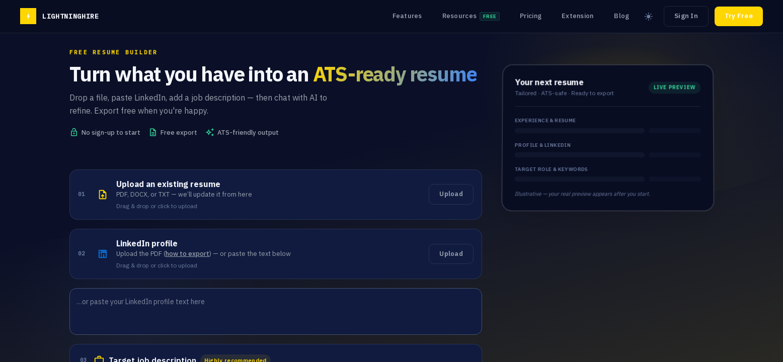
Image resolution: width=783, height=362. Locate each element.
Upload (451, 194)
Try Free (739, 16)
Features (407, 16)
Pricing (530, 16)
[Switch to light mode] (649, 17)
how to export (187, 253)
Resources (471, 16)
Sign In (686, 16)
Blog (621, 16)
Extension (577, 16)
